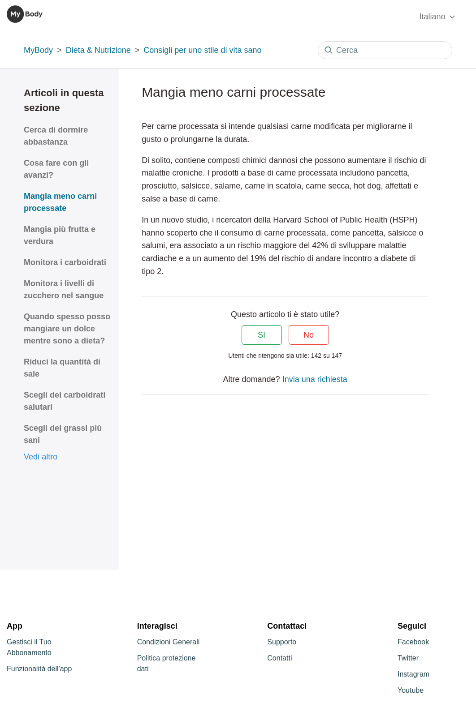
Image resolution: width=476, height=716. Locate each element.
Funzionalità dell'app (39, 669)
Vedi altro (40, 456)
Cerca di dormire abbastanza (56, 135)
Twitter (408, 658)
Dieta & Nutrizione (98, 50)
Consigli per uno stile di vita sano (202, 50)
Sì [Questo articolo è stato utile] (261, 334)
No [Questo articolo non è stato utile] (308, 334)
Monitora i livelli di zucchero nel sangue (64, 289)
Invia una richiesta (314, 379)
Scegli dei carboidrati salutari (64, 401)
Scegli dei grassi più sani (63, 434)
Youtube (411, 690)
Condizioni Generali (168, 642)
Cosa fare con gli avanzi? (56, 169)
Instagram (413, 674)
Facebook (413, 642)
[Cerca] (385, 50)
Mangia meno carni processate (60, 202)
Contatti (279, 658)
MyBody (38, 50)
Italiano (437, 16)
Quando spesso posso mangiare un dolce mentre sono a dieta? (67, 328)
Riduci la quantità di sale (62, 367)
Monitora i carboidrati (65, 262)
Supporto (281, 642)
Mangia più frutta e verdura (59, 235)
